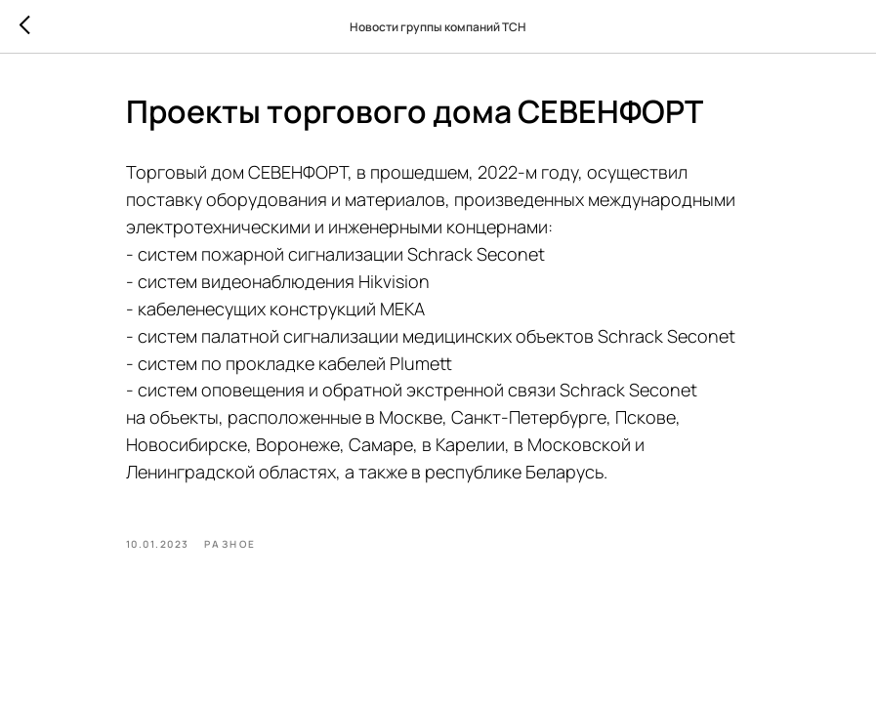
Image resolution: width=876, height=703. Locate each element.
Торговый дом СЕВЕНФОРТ (237, 172)
